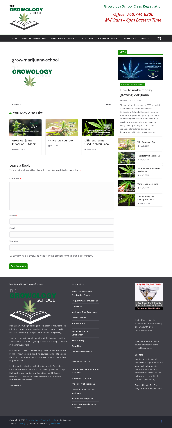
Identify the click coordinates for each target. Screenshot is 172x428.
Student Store (78, 323)
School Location (79, 317)
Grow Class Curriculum (34, 38)
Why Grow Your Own (61, 140)
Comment (15, 178)
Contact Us (77, 306)
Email (13, 228)
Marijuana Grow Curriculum (84, 312)
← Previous (15, 104)
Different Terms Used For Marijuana (96, 142)
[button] (147, 38)
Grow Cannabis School (82, 351)
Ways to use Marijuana (147, 184)
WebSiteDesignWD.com (151, 388)
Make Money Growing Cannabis (132, 84)
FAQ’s (143, 38)
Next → (110, 104)
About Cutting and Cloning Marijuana (145, 198)
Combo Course (129, 38)
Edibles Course (86, 38)
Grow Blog (76, 346)
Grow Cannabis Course (62, 38)
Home (14, 38)
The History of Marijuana (148, 155)
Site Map (139, 355)
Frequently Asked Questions (85, 300)
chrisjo (138, 100)
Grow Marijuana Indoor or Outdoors (24, 142)
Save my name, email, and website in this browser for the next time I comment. (53, 255)
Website (13, 241)
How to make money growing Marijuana (136, 92)
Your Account (15, 385)
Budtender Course (107, 38)
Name (13, 215)
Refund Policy (78, 340)
